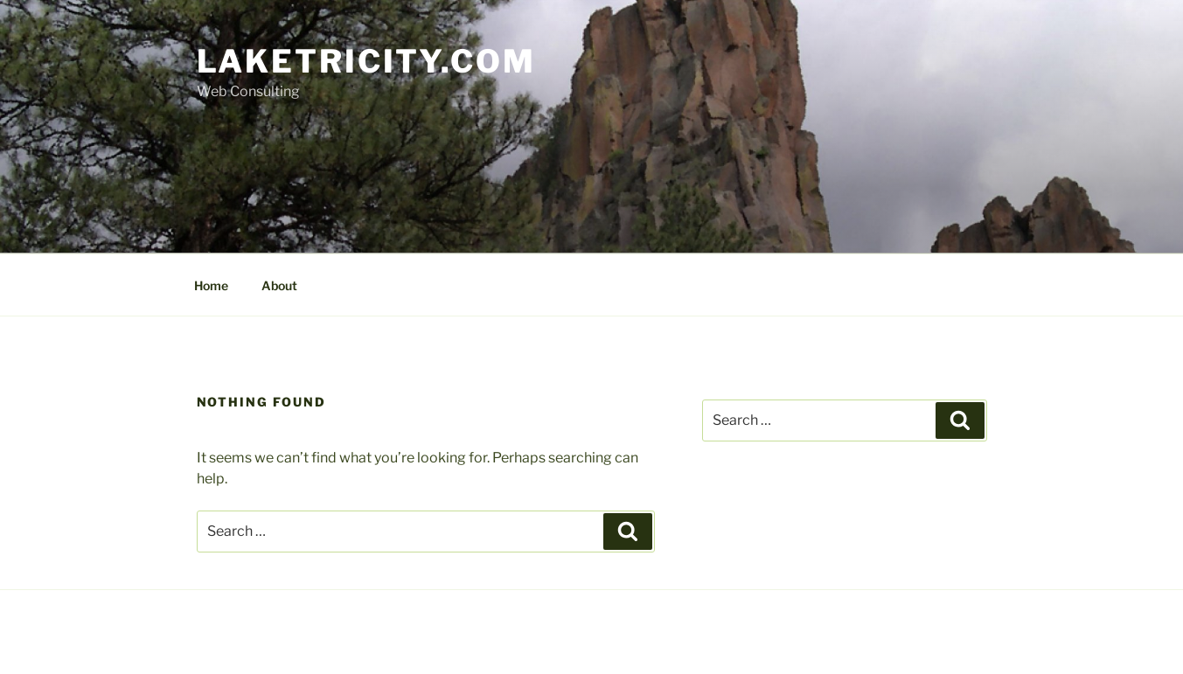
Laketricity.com (366, 61)
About (279, 285)
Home (211, 285)
